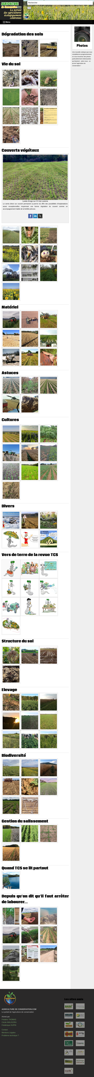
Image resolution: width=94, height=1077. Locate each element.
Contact (5, 1030)
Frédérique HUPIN (9, 1025)
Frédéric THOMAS (9, 1019)
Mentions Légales (8, 1033)
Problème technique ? (10, 1035)
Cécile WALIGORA (9, 1022)
